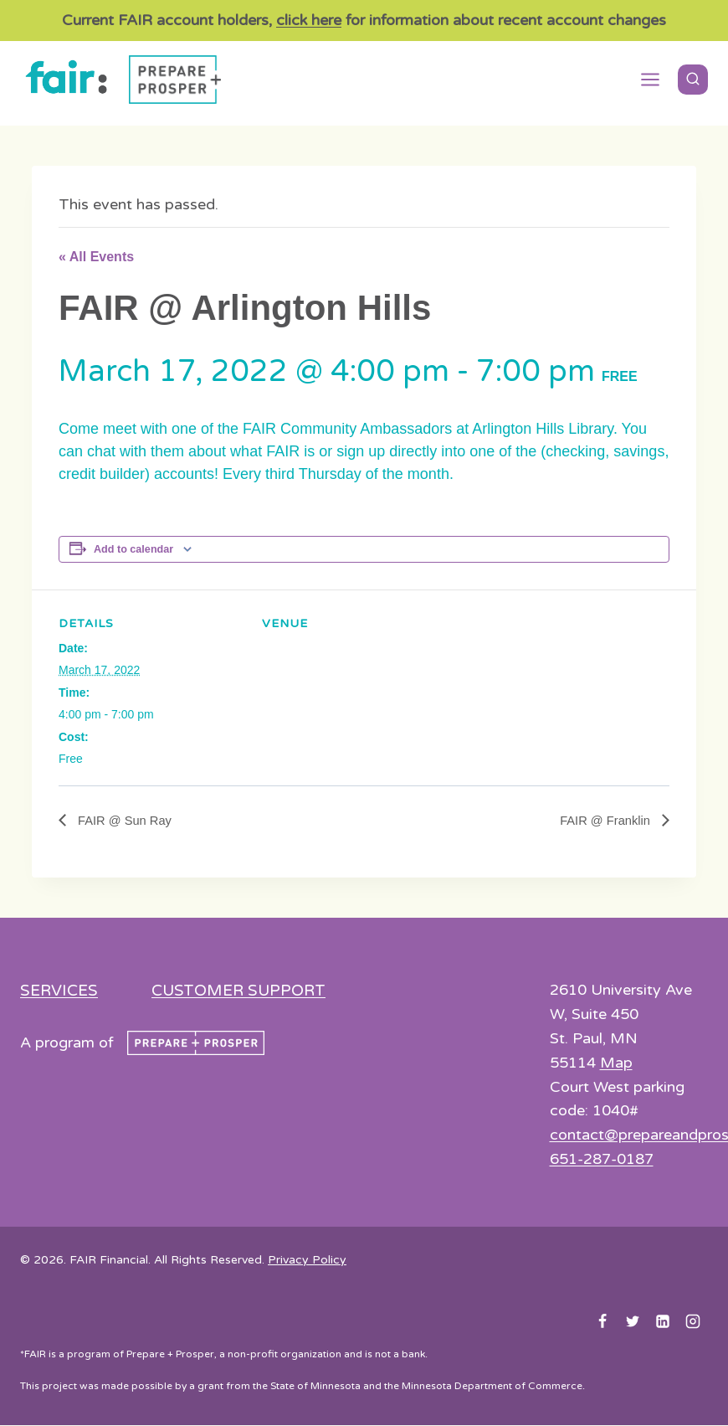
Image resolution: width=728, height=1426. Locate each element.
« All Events (96, 257)
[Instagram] (693, 1322)
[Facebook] (602, 1322)
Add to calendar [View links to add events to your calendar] (133, 549)
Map (616, 1063)
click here (308, 20)
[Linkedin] (663, 1322)
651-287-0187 (602, 1160)
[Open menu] (650, 79)
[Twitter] (633, 1322)
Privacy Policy (307, 1261)
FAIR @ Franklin (602, 821)
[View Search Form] (693, 79)
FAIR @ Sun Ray (127, 821)
